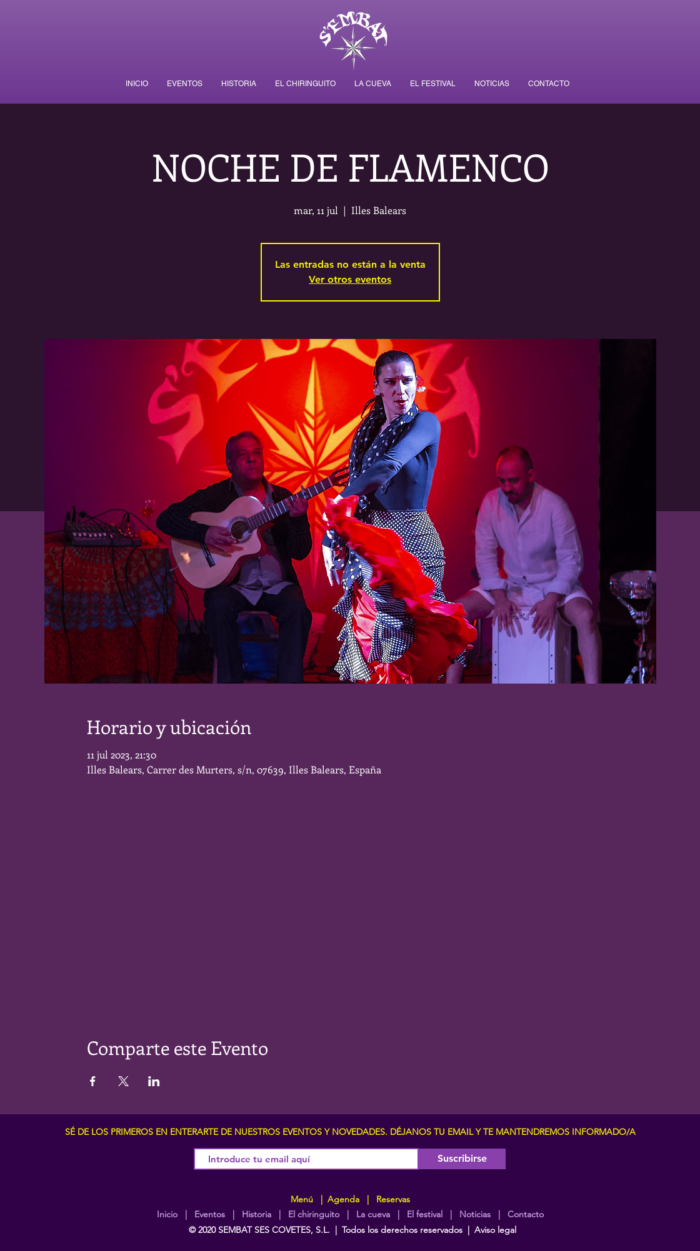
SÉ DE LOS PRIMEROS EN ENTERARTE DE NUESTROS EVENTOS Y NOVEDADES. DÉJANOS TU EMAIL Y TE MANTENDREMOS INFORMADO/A (350, 1131)
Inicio (167, 1214)
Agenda (342, 1199)
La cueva (373, 1214)
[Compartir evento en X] (123, 1081)
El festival (424, 1214)
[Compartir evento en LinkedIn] (154, 1081)
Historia (255, 1214)
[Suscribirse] (462, 1159)
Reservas (393, 1199)
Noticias (475, 1214)
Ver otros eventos (350, 279)
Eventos (209, 1214)
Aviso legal (495, 1229)
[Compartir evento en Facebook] (93, 1081)
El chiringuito (313, 1214)
